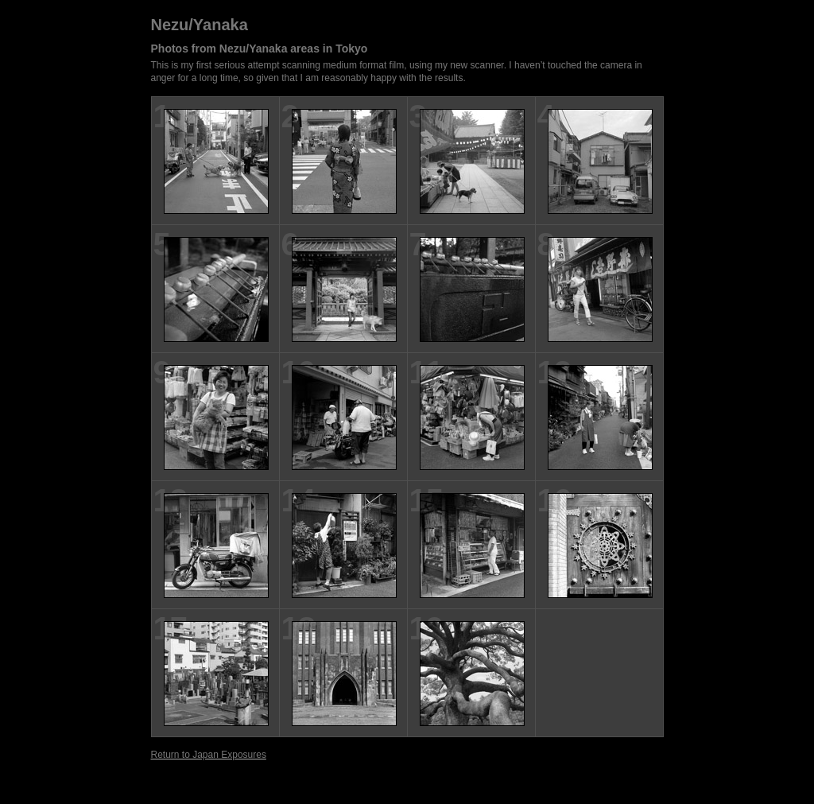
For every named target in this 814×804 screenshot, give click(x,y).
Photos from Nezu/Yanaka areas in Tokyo (259, 48)
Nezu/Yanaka (199, 24)
